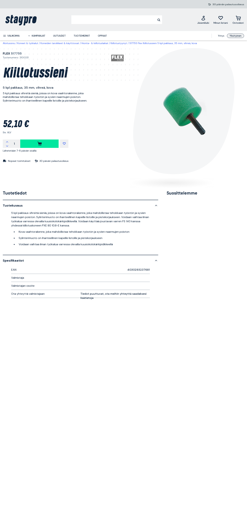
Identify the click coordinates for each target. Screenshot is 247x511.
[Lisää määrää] (7, 142)
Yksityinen (235, 35)
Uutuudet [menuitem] (59, 35)
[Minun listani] (221, 19)
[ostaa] (39, 144)
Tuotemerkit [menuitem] (82, 35)
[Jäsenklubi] (203, 19)
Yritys (221, 35)
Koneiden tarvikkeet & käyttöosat (59, 43)
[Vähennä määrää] (7, 146)
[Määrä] (14, 144)
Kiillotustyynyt (119, 43)
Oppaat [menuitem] (102, 35)
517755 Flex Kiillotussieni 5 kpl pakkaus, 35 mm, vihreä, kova (163, 43)
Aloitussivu (9, 43)
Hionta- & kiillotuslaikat (94, 43)
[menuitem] (11, 35)
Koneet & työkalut (27, 43)
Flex (6, 53)
